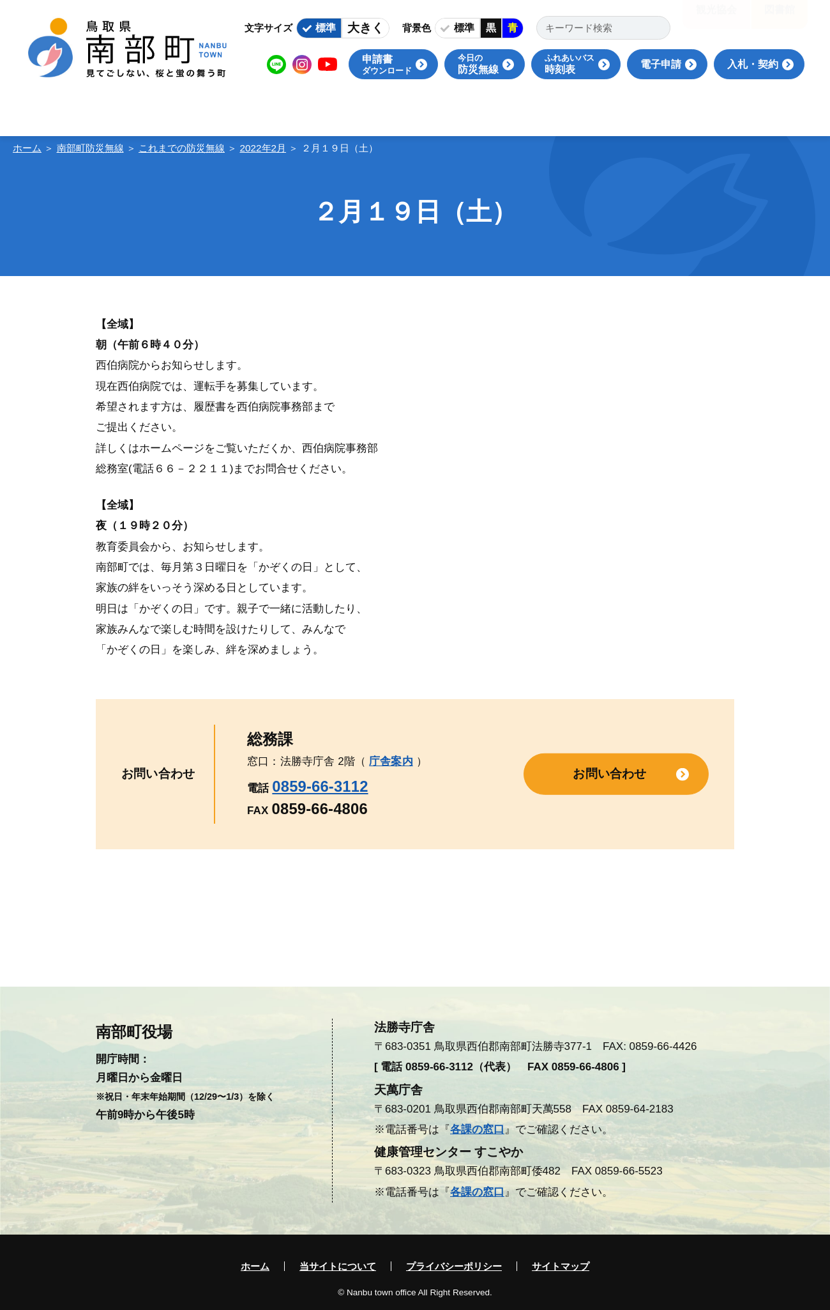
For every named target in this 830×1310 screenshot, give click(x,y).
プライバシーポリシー (454, 1266)
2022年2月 (263, 148)
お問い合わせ (609, 773)
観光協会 (716, 18)
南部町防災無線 (90, 148)
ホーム (27, 148)
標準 (325, 27)
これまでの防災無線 (182, 148)
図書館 (779, 18)
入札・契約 (752, 64)
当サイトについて (337, 1266)
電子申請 (660, 64)
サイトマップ (560, 1266)
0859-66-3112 (320, 786)
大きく (365, 28)
